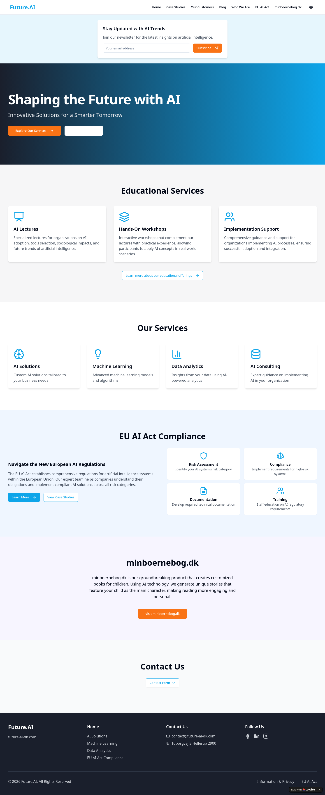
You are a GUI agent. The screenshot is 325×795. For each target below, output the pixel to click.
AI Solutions (97, 736)
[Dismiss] (319, 789)
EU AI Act (262, 7)
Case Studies (176, 7)
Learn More (24, 497)
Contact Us (84, 130)
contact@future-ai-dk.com (194, 736)
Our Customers (202, 7)
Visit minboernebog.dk (162, 613)
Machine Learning (102, 743)
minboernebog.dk (288, 7)
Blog (222, 7)
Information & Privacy (275, 781)
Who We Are (240, 7)
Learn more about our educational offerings (162, 275)
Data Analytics (99, 750)
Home (156, 7)
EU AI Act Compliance (105, 757)
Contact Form (163, 683)
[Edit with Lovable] (303, 789)
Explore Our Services (34, 130)
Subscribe (207, 48)
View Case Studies (60, 497)
